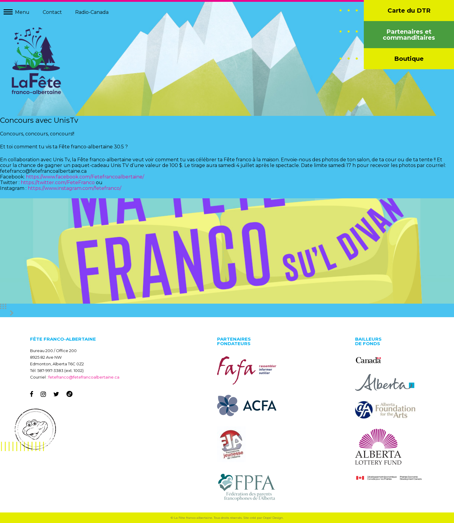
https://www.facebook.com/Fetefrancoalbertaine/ (85, 177)
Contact (52, 12)
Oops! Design (273, 518)
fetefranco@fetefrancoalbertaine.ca (83, 377)
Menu (22, 12)
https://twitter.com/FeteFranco (58, 182)
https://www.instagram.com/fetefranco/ (74, 188)
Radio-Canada (92, 12)
